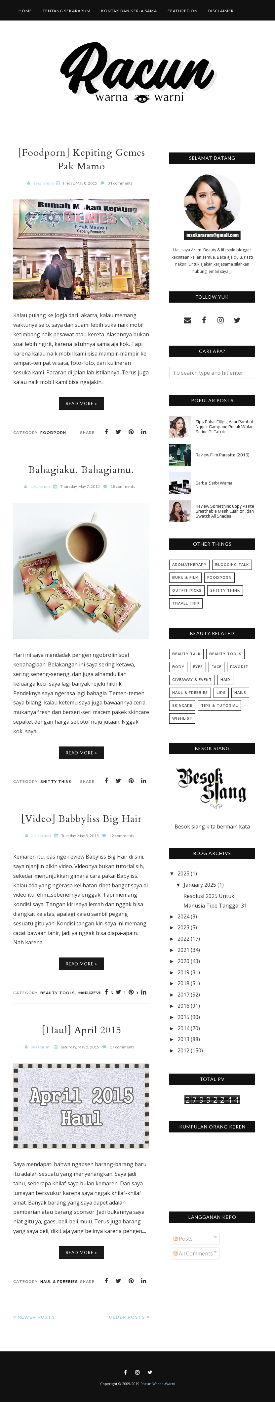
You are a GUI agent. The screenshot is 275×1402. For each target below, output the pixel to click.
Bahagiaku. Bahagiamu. (81, 470)
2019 (183, 972)
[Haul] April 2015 (81, 1030)
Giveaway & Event (192, 680)
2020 (183, 961)
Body (178, 667)
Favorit (239, 667)
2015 (183, 1017)
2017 (183, 994)
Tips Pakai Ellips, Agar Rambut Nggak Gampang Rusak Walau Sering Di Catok (225, 426)
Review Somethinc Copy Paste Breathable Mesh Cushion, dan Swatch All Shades (225, 511)
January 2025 (200, 884)
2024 (183, 916)
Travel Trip (186, 603)
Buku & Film (185, 577)
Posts (183, 1238)
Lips (221, 693)
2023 (183, 927)
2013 (183, 1039)
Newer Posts (36, 1317)
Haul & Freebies (59, 1281)
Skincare (182, 705)
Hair (225, 680)
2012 (183, 1050)
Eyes (198, 667)
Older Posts (127, 1317)
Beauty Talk (186, 654)
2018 (183, 983)
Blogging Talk (232, 565)
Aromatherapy (189, 565)
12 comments (121, 835)
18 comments (122, 486)
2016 (183, 1005)
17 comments (122, 1046)
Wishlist (182, 718)
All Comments (193, 1253)
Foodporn (53, 432)
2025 (183, 873)
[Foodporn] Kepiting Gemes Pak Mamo (81, 159)
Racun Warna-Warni (157, 1383)
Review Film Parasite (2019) (223, 454)
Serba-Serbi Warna (214, 483)
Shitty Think (56, 781)
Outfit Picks (187, 590)
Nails (240, 693)
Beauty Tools (57, 993)
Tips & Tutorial (219, 705)
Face (216, 667)
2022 (183, 938)
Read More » (81, 403)
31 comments (120, 183)
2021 (183, 950)
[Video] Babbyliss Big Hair (81, 819)
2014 (183, 1028)
